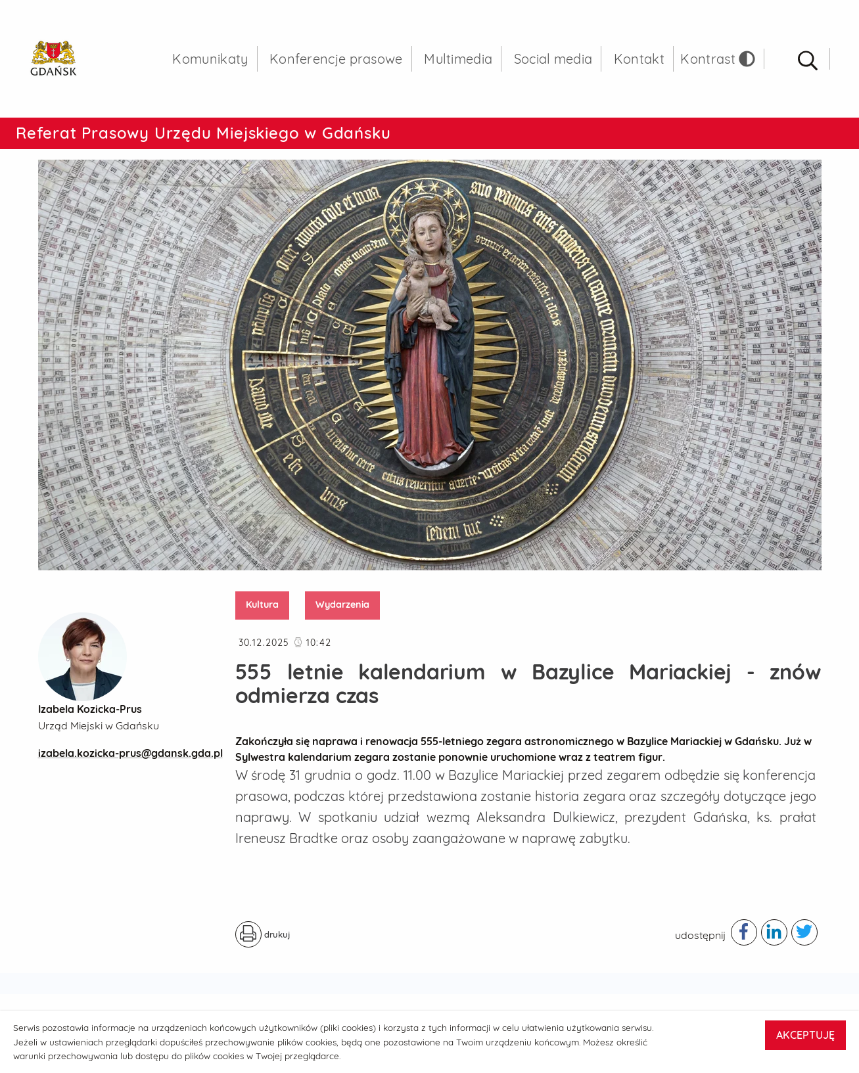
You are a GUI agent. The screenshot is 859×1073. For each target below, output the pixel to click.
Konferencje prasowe (336, 59)
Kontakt (639, 59)
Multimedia (458, 59)
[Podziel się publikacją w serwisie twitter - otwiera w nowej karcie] (804, 932)
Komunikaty (210, 59)
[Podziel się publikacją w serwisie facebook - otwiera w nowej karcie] (744, 932)
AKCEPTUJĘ (805, 1034)
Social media (553, 59)
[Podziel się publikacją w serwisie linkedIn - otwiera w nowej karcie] (774, 932)
